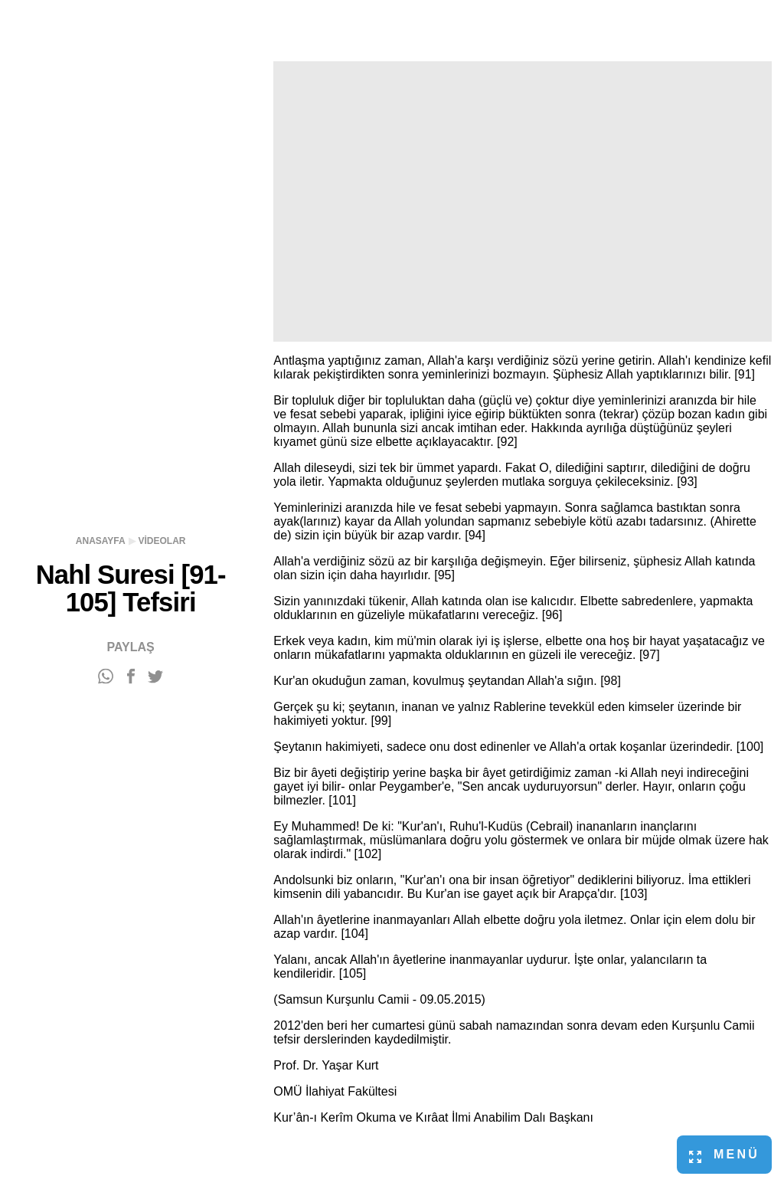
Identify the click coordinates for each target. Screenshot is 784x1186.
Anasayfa (101, 541)
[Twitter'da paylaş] (155, 677)
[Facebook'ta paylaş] (131, 677)
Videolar (162, 541)
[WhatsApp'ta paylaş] (105, 677)
